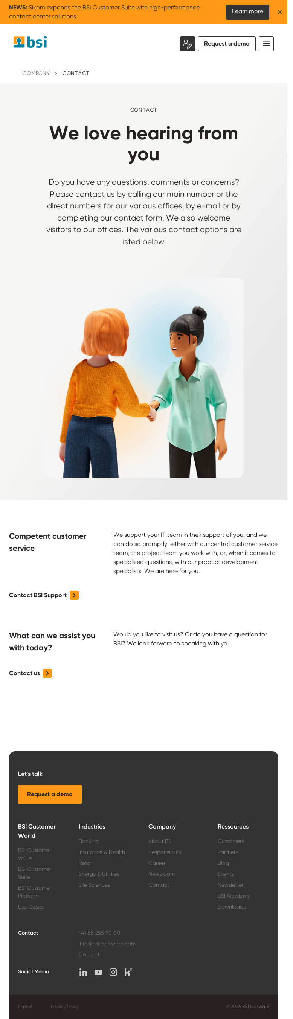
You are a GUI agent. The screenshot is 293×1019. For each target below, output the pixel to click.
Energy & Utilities (99, 874)
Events (225, 874)
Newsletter (231, 885)
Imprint (25, 1006)
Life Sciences (94, 885)
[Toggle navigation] (266, 43)
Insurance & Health (102, 852)
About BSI (160, 841)
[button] (44, 595)
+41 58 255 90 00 (99, 933)
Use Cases (30, 907)
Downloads (232, 907)
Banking (89, 841)
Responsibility (165, 852)
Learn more (247, 11)
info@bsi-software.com (107, 944)
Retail (86, 863)
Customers (231, 841)
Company (36, 73)
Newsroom (161, 874)
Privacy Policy (65, 1006)
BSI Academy (234, 896)
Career (157, 863)
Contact (76, 73)
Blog (223, 863)
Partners (228, 852)
